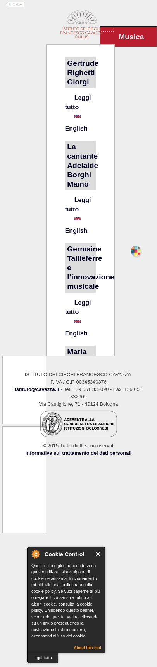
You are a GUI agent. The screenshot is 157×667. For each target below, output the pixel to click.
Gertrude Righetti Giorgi (82, 72)
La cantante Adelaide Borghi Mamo (82, 165)
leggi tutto (42, 657)
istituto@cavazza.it (37, 389)
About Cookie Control (35, 553)
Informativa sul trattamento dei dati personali (79, 453)
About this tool (87, 648)
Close (98, 554)
